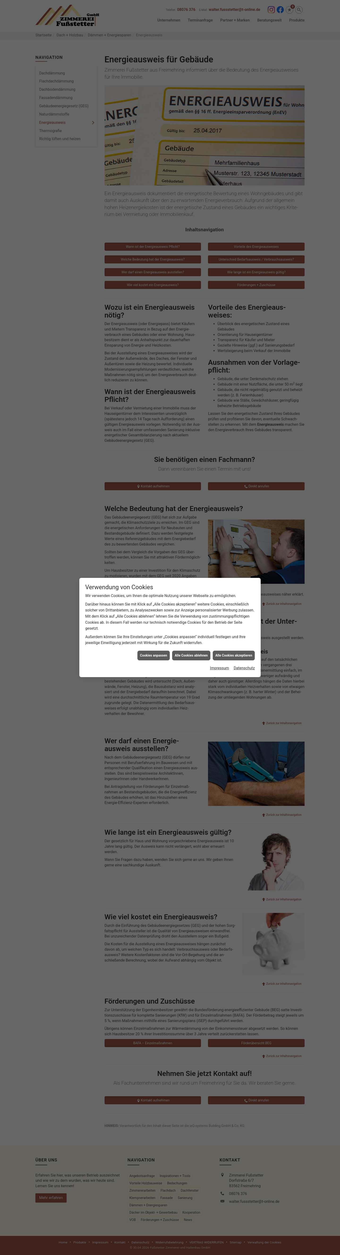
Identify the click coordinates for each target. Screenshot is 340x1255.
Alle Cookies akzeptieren (233, 602)
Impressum (219, 614)
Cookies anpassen (153, 602)
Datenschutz (244, 614)
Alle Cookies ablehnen (191, 602)
